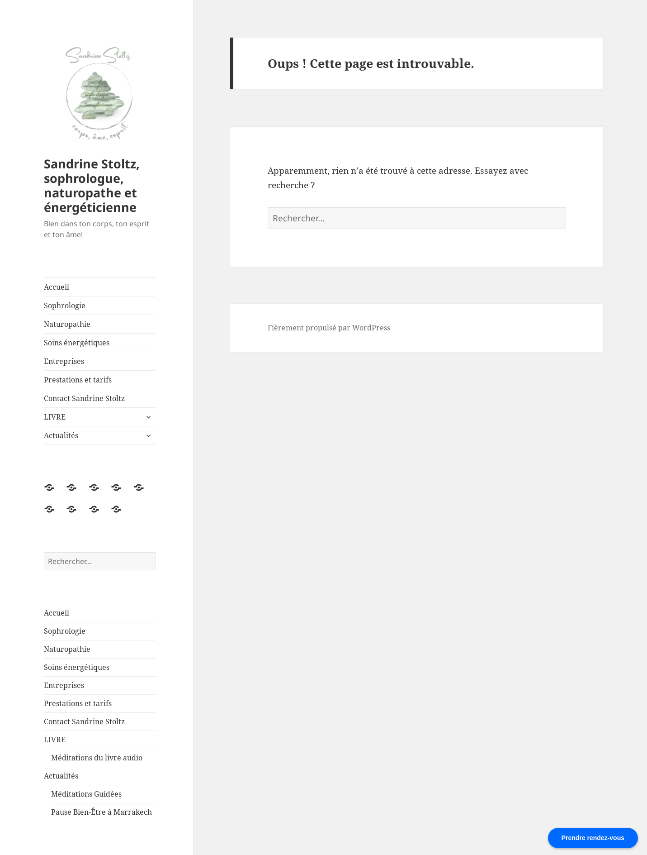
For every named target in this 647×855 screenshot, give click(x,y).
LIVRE (55, 417)
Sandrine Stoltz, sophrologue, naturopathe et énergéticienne (92, 185)
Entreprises (64, 361)
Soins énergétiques (76, 343)
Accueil (56, 287)
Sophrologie (64, 305)
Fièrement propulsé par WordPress (329, 328)
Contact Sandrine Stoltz (84, 398)
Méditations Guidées (86, 794)
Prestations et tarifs (78, 380)
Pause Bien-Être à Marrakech (101, 812)
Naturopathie (67, 324)
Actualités (61, 435)
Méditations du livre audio (96, 758)
